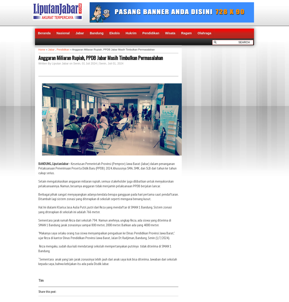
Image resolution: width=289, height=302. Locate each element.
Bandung (97, 33)
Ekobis (114, 33)
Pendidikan (150, 33)
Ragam (186, 33)
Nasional (63, 33)
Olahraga (204, 33)
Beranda (44, 33)
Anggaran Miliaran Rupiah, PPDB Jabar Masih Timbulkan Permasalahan (100, 57)
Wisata (170, 33)
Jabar (79, 33)
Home (41, 49)
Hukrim (131, 33)
